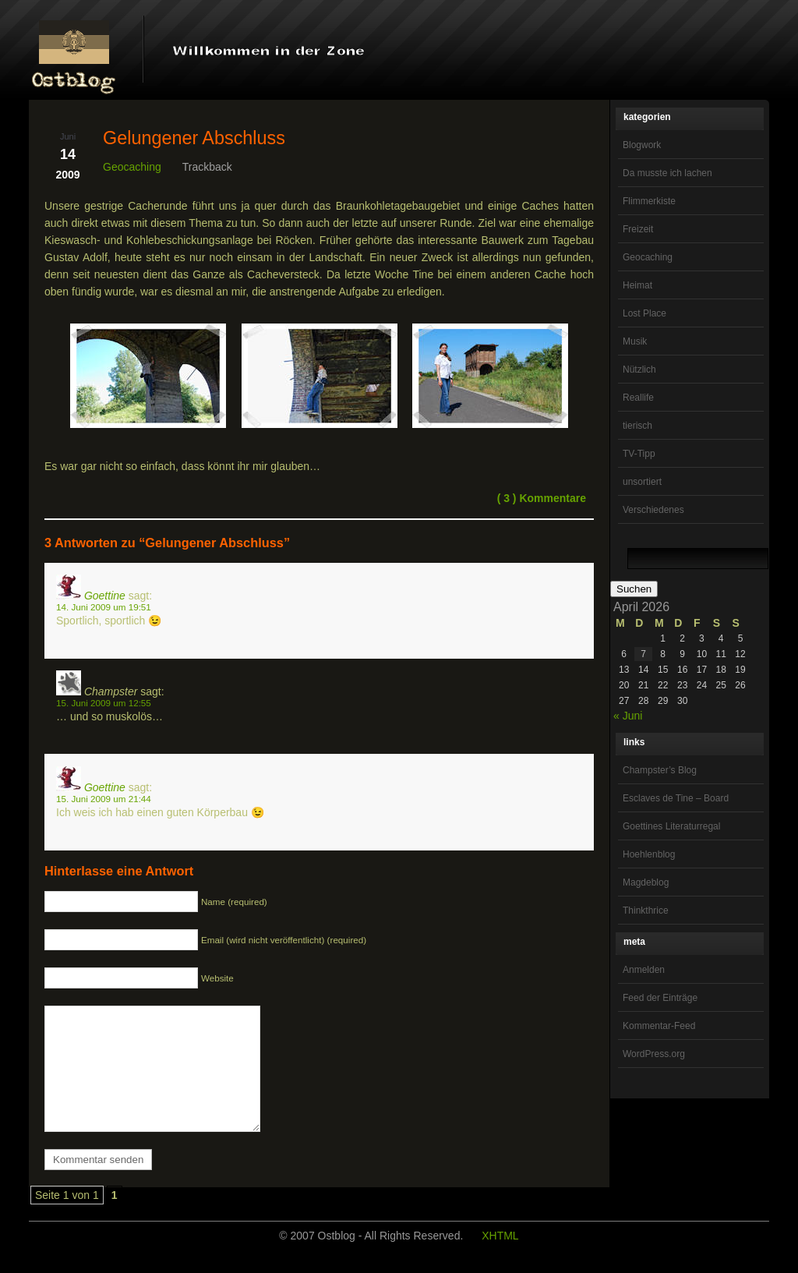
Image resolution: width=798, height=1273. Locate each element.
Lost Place (644, 313)
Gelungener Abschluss (194, 138)
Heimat (637, 285)
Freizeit (638, 229)
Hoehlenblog (649, 854)
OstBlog (74, 51)
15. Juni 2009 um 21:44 (103, 799)
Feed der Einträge (660, 997)
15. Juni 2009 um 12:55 (103, 703)
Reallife (638, 397)
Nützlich (639, 369)
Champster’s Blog (660, 770)
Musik (635, 341)
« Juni (627, 715)
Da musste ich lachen (667, 173)
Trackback (207, 167)
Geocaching (648, 257)
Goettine (104, 595)
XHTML (500, 1259)
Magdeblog (646, 882)
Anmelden (644, 969)
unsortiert (642, 481)
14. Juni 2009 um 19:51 (103, 607)
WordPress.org (654, 1053)
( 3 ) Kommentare (541, 498)
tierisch (637, 425)
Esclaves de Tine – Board (676, 798)
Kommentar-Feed (659, 1025)
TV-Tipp (639, 453)
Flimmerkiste (649, 201)
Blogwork (642, 145)
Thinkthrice (646, 910)
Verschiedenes (653, 509)
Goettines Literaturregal (671, 826)
